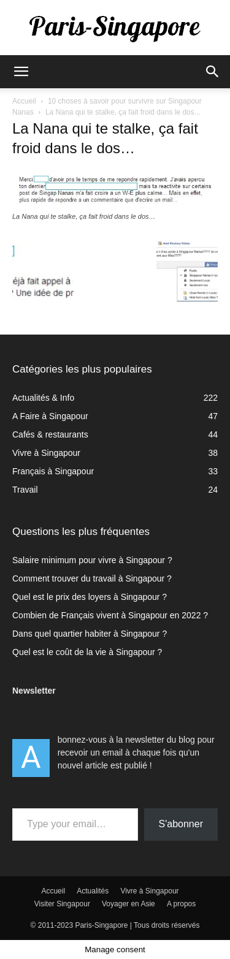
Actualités (93, 891)
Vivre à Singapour (149, 891)
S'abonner (181, 824)
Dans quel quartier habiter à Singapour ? (89, 634)
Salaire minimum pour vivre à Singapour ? (92, 560)
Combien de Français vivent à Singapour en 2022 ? (110, 615)
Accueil (24, 101)
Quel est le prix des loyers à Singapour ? (89, 597)
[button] (20, 71)
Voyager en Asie (128, 904)
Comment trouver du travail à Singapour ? (92, 578)
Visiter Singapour (62, 904)
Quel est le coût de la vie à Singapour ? (87, 652)
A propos (181, 904)
